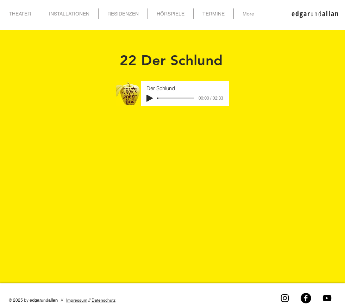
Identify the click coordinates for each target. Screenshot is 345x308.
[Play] (149, 98)
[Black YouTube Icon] (327, 298)
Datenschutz (103, 300)
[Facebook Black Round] (306, 298)
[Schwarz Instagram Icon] (285, 298)
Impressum (76, 300)
